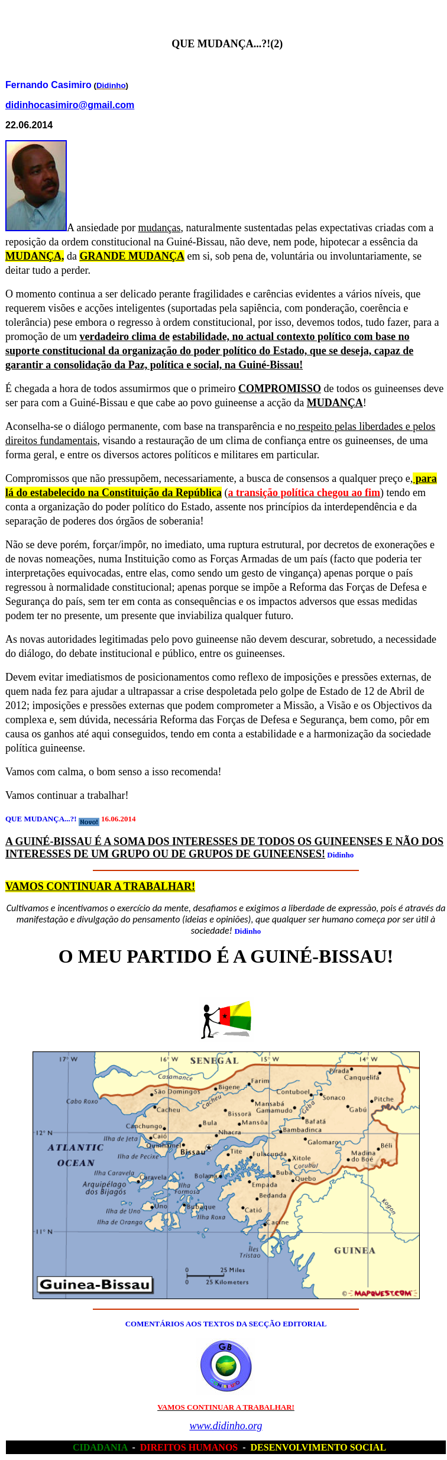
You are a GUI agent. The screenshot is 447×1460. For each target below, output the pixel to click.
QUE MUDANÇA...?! (41, 818)
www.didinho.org (225, 1426)
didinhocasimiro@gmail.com (69, 105)
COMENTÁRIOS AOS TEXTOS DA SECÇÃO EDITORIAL (226, 1323)
